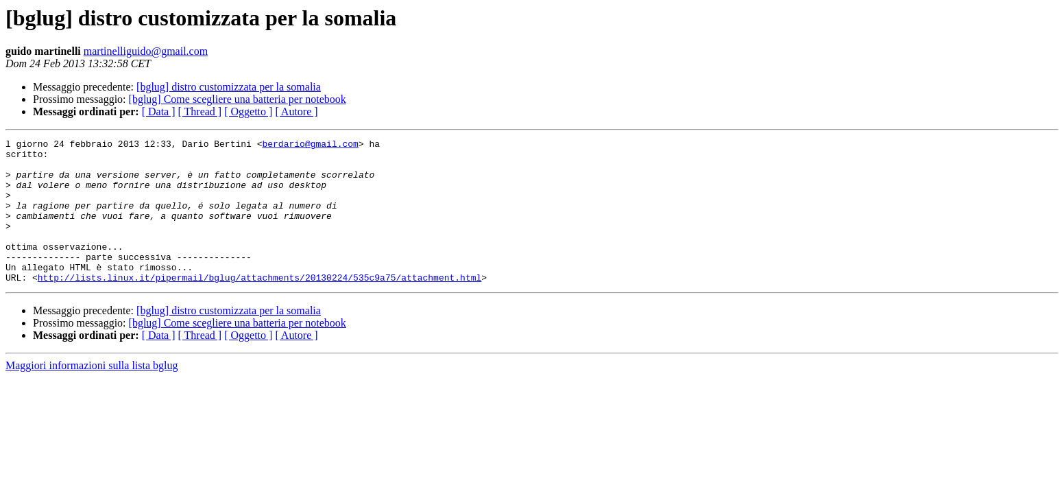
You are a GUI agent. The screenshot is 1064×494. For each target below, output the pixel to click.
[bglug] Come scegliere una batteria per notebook (237, 99)
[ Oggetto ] (248, 111)
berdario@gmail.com (310, 145)
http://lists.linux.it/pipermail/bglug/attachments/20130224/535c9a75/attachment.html (259, 306)
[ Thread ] (200, 111)
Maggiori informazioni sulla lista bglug (91, 394)
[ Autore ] (296, 111)
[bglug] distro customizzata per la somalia (228, 87)
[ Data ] (159, 111)
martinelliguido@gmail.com (146, 51)
